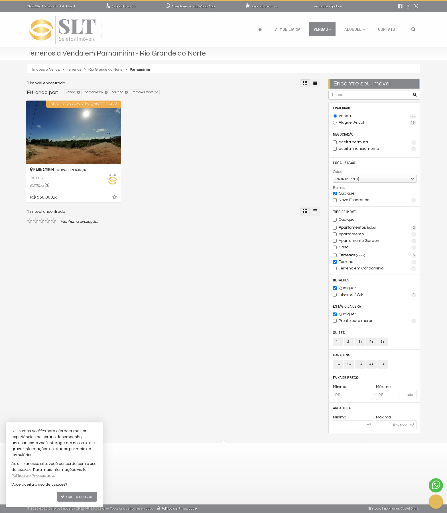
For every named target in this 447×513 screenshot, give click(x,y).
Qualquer (347, 193)
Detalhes (341, 279)
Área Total (343, 407)
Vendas (322, 29)
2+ (349, 342)
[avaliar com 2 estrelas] (35, 221)
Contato (388, 29)
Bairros (339, 188)
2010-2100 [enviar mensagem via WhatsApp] (124, 6)
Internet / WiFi (377, 295)
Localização (344, 162)
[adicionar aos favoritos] (115, 198)
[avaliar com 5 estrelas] (53, 221)
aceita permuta (377, 142)
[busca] (413, 29)
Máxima (383, 417)
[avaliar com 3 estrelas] (41, 221)
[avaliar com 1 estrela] (29, 221)
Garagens (341, 354)
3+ (360, 342)
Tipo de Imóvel (345, 211)
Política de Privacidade (179, 508)
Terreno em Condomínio (377, 268)
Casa (377, 247)
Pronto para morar (377, 321)
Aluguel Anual (377, 122)
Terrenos (377, 255)
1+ (338, 342)
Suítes (339, 332)
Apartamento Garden (377, 241)
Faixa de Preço (345, 377)
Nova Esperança (377, 200)
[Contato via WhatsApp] (436, 485)
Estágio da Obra (347, 306)
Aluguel (354, 29)
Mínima (339, 417)
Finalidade (342, 107)
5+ (383, 342)
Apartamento (377, 234)
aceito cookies (77, 496)
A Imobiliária (287, 29)
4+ (371, 342)
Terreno (377, 262)
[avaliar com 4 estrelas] (47, 221)
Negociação (343, 134)
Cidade (339, 172)
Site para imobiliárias (384, 508)
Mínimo (339, 387)
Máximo (383, 387)
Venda (377, 116)
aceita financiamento (377, 149)
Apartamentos (377, 228)
